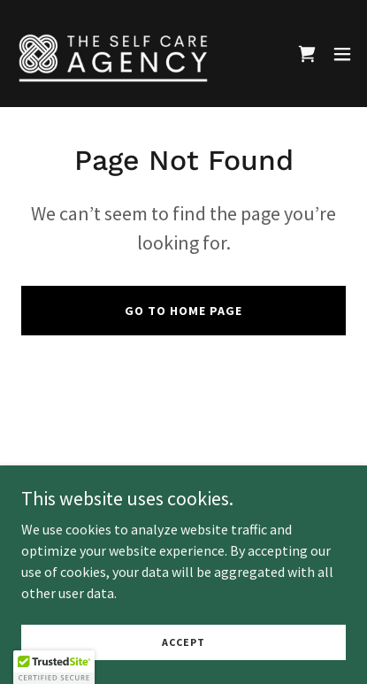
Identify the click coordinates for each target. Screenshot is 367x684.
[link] (113, 53)
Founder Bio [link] (183, 471)
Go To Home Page (183, 311)
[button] (342, 54)
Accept (183, 665)
